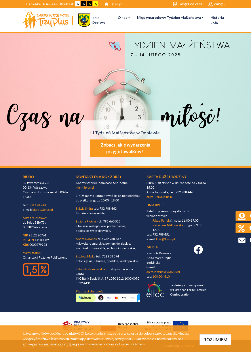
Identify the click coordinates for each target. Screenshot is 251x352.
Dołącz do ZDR (187, 4)
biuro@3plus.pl (42, 209)
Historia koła (217, 20)
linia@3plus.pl (165, 239)
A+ (48, 4)
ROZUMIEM (215, 339)
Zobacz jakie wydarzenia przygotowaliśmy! (125, 148)
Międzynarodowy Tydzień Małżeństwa (169, 17)
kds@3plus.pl (85, 187)
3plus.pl (113, 4)
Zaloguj (216, 4)
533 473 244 (37, 205)
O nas (122, 17)
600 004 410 (161, 276)
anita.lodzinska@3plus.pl (163, 272)
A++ (54, 4)
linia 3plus (155, 205)
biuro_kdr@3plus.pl (159, 197)
